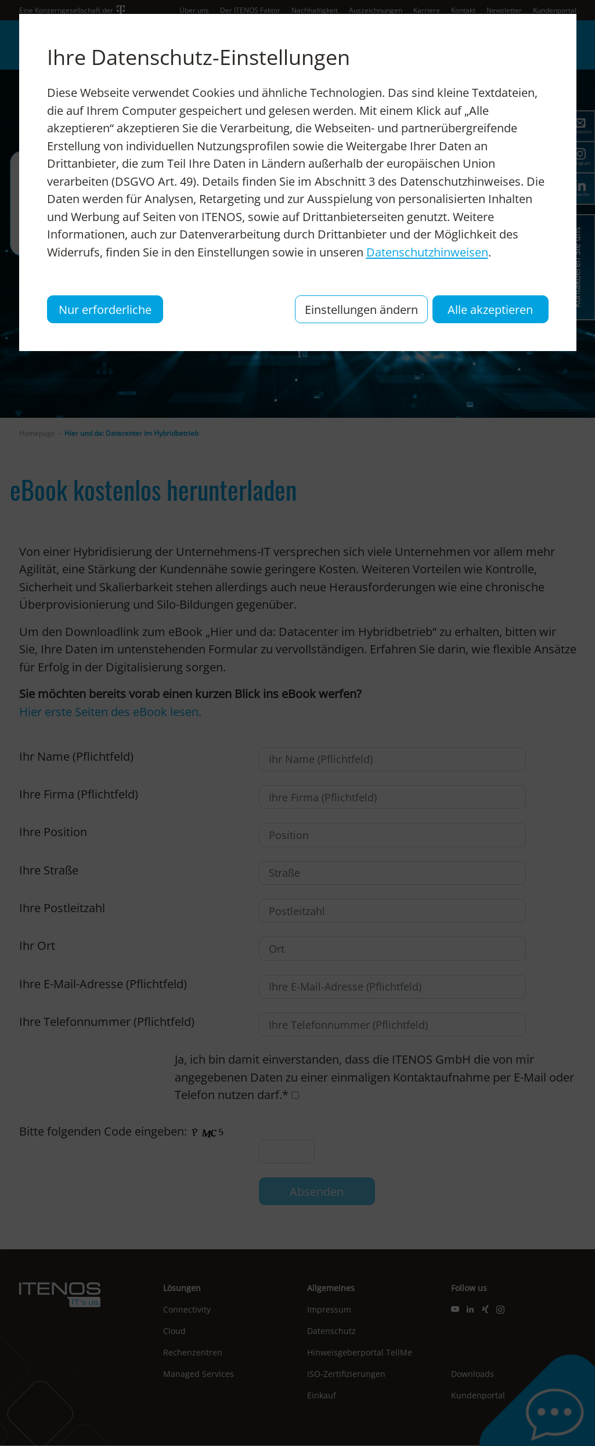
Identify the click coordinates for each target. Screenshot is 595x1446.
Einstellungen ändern (361, 309)
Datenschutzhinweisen (427, 252)
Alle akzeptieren (490, 309)
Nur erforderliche (105, 309)
